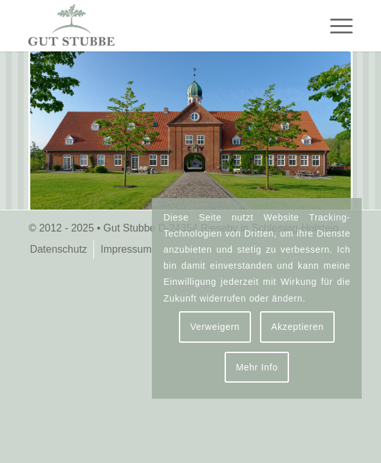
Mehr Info (256, 367)
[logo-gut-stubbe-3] (158, 25)
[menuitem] (335, 25)
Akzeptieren (297, 327)
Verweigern (214, 327)
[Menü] (335, 25)
